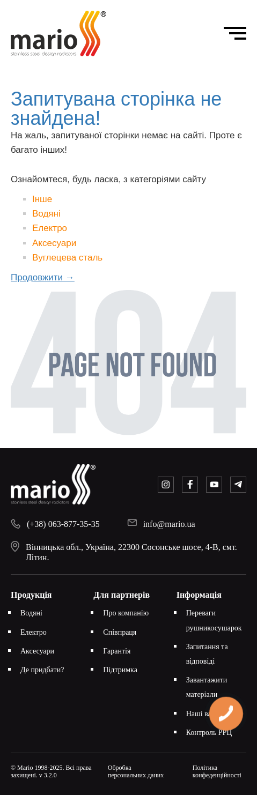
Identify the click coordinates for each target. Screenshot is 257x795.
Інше (42, 199)
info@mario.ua (169, 524)
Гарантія (116, 651)
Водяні (46, 214)
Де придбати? (42, 670)
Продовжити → (43, 277)
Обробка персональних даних (136, 771)
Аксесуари (54, 243)
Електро (49, 228)
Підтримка (120, 670)
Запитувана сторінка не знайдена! (142, 74)
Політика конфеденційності (217, 771)
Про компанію (126, 613)
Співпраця (119, 632)
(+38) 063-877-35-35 (63, 524)
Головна (70, 74)
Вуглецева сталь (67, 257)
